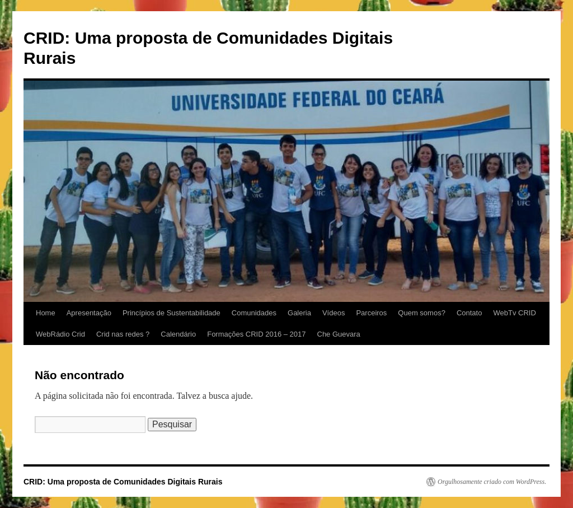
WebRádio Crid (60, 334)
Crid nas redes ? (122, 334)
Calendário (178, 334)
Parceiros (371, 313)
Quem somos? (421, 313)
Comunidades (254, 313)
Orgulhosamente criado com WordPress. (492, 482)
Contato (469, 313)
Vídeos (333, 313)
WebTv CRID (514, 313)
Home (45, 313)
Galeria (299, 313)
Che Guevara (338, 334)
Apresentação (89, 313)
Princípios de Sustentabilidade (171, 313)
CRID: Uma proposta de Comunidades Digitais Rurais (123, 481)
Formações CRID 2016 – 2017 (256, 334)
